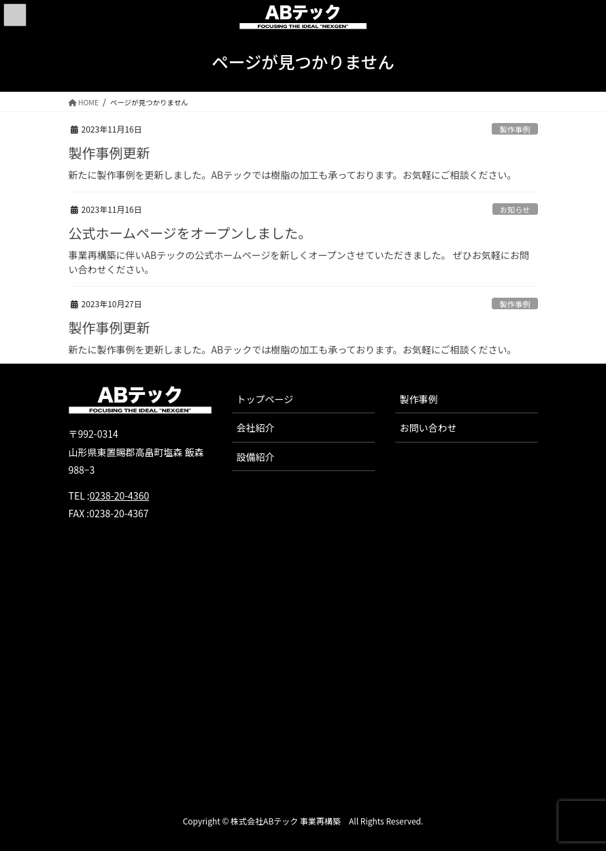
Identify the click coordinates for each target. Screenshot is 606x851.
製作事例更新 (109, 152)
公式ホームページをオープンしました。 (190, 233)
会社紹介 (256, 427)
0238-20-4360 (119, 495)
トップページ (265, 399)
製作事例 (515, 129)
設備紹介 (256, 457)
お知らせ (515, 209)
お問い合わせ (428, 427)
